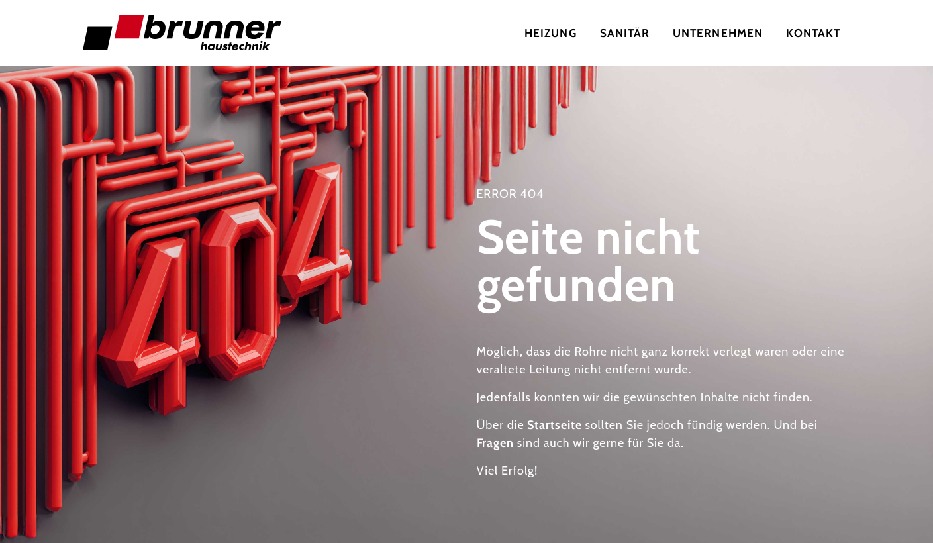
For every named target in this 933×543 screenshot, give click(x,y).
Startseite (554, 425)
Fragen (495, 443)
